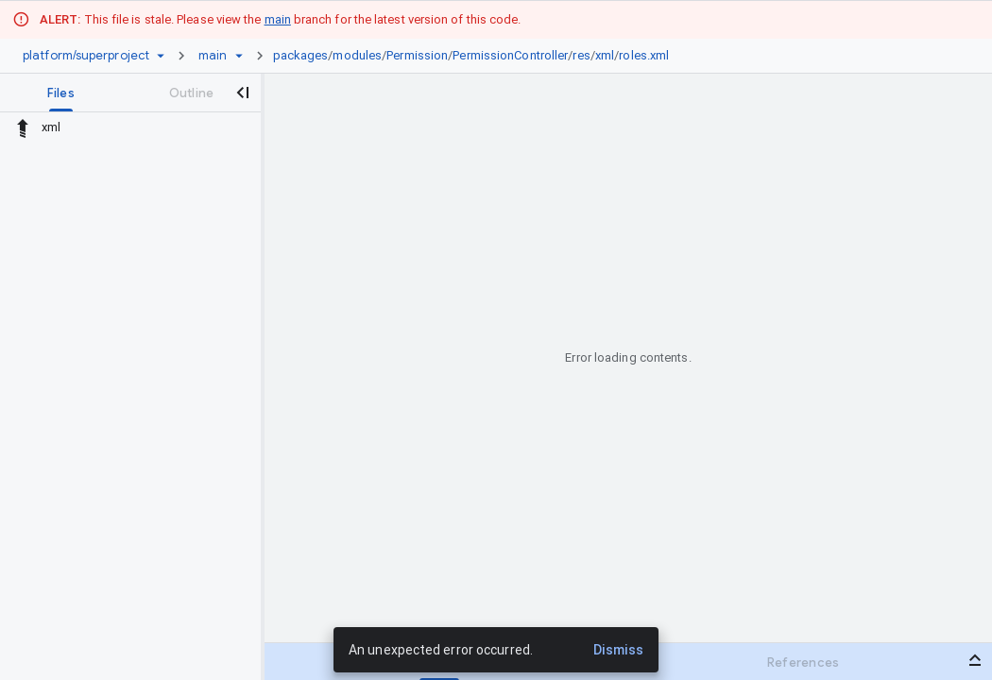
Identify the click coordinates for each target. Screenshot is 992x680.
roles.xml (644, 55)
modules (357, 55)
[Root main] (213, 55)
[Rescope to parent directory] (23, 127)
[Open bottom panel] (975, 660)
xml (604, 55)
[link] (476, 55)
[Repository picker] (160, 55)
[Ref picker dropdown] (239, 55)
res (581, 55)
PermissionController (510, 55)
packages (301, 55)
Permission (417, 55)
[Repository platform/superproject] (86, 55)
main (278, 19)
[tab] (61, 92)
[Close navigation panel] (242, 92)
